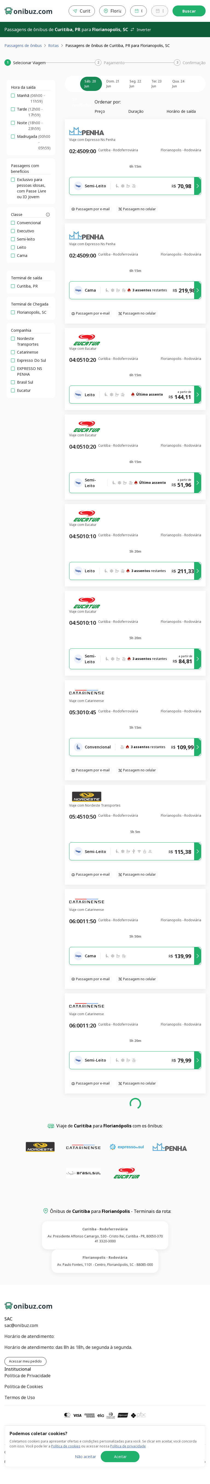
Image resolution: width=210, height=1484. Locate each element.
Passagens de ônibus (23, 45)
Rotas (53, 45)
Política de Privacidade (27, 1376)
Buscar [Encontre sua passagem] (189, 11)
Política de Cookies (23, 1387)
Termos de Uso (19, 1397)
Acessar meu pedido (25, 1361)
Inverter (140, 29)
